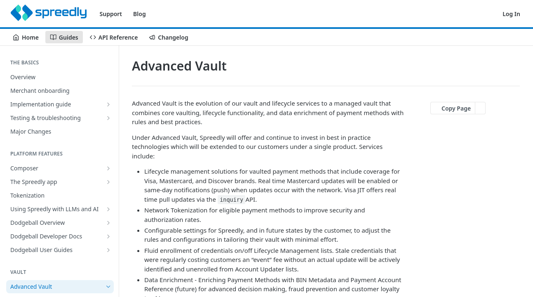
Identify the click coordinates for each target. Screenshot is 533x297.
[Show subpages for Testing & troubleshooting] (108, 118)
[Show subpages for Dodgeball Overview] (108, 222)
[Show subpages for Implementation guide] (108, 104)
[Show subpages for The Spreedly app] (108, 182)
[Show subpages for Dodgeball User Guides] (108, 250)
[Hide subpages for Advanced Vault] (108, 286)
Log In (511, 14)
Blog (139, 14)
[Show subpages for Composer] (108, 168)
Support (111, 14)
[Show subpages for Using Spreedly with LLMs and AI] (108, 209)
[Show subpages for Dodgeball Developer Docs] (108, 236)
